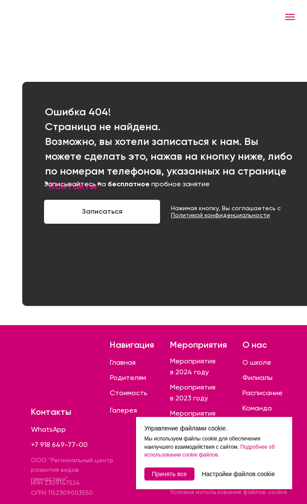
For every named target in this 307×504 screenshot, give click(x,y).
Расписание (262, 393)
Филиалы (257, 377)
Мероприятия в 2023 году (192, 392)
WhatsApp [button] (48, 429)
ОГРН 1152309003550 (62, 492)
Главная (123, 362)
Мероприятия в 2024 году (192, 366)
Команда (257, 408)
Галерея (123, 410)
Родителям (128, 377)
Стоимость (128, 393)
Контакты (51, 412)
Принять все (169, 473)
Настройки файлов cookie (238, 473)
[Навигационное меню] (290, 17)
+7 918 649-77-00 (59, 444)
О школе (256, 362)
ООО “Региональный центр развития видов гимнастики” (72, 469)
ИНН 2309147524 (55, 482)
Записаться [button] (102, 211)
